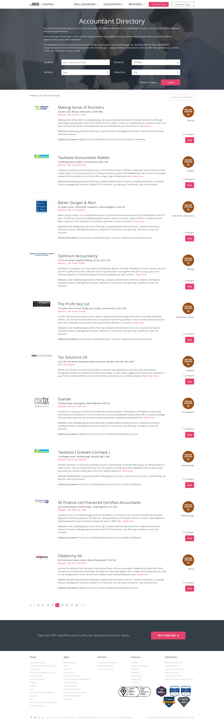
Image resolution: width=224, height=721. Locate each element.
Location (48, 62)
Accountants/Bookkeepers (107, 662)
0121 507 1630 (79, 406)
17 (71, 605)
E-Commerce (69, 672)
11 (43, 605)
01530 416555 (78, 311)
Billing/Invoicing (70, 662)
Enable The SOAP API (173, 676)
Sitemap (102, 717)
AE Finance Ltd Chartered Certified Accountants (99, 502)
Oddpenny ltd (70, 555)
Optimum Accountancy (78, 255)
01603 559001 (68, 364)
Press (32, 699)
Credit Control (136, 676)
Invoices (134, 662)
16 (67, 605)
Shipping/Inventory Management (77, 679)
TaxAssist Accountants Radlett (84, 157)
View (189, 140)
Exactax (64, 399)
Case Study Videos (37, 679)
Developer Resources (173, 662)
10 (38, 605)
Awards (33, 686)
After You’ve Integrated (174, 669)
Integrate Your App (172, 666)
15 (62, 605)
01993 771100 (78, 114)
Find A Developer (172, 672)
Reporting (135, 672)
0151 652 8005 (79, 563)
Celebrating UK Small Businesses (43, 666)
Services (48, 72)
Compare (188, 134)
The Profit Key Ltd (73, 304)
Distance (119, 62)
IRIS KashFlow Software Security (42, 672)
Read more (145, 126)
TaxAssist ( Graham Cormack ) (84, 452)
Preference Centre (125, 717)
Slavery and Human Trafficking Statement (42, 694)
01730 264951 (78, 210)
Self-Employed (137, 686)
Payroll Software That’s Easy (75, 692)
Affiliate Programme (105, 666)
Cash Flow (135, 682)
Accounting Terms (37, 706)
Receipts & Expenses (72, 676)
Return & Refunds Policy (86, 717)
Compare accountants (181, 97)
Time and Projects (71, 682)
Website (62, 114)
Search (170, 82)
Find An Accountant (105, 669)
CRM (65, 666)
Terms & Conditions (54, 717)
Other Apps (68, 699)
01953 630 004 (79, 459)
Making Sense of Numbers (81, 107)
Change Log (136, 679)
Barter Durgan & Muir (77, 202)
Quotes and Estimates (140, 666)
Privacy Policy (35, 669)
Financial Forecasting (72, 689)
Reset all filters (148, 82)
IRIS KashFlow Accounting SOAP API (179, 679)
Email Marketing (70, 686)
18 (76, 605)
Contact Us (111, 717)
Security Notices (36, 676)
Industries (119, 72)
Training (33, 682)
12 (48, 605)
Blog (31, 689)
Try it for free (167, 635)
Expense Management (73, 696)
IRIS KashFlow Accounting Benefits (43, 702)
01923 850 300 (79, 165)
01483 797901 (78, 263)
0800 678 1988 (79, 509)
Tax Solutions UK (72, 357)
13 (52, 605)
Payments (67, 669)
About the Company (38, 662)
